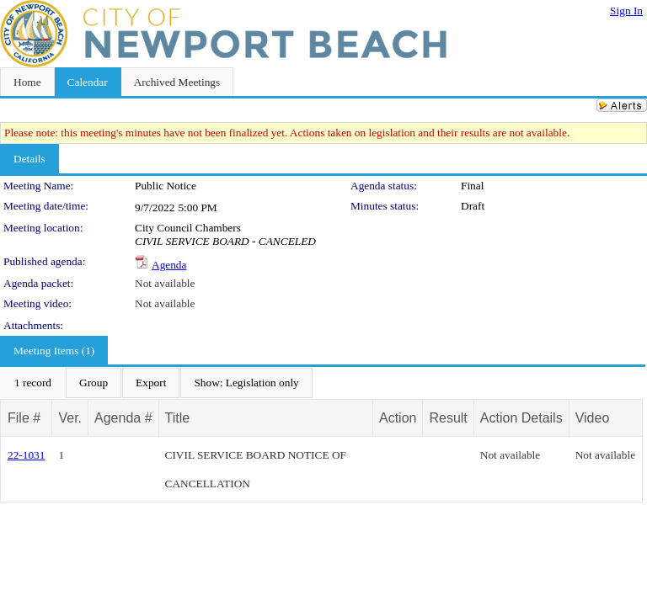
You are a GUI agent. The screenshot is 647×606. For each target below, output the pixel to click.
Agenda (169, 264)
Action (397, 418)
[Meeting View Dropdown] (246, 383)
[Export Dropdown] (150, 383)
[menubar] (156, 383)
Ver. (70, 418)
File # (24, 418)
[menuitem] (33, 383)
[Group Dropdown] (93, 383)
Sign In (626, 10)
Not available (165, 283)
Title (177, 418)
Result (448, 418)
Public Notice (165, 185)
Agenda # (123, 418)
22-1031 (26, 455)
